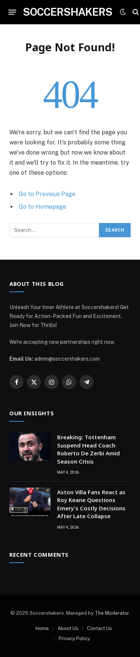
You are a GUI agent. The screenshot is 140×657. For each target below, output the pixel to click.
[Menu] (12, 12)
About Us (67, 628)
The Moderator (112, 613)
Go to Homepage (42, 206)
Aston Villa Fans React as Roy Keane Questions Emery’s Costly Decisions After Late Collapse (91, 504)
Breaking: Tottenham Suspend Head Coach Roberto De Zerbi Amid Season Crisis (88, 449)
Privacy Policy (74, 638)
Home (42, 628)
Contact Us (99, 628)
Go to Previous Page (47, 194)
